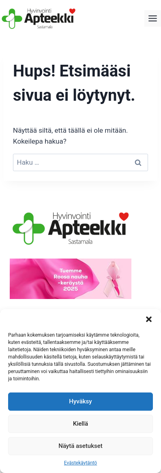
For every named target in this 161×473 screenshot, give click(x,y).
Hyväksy (80, 401)
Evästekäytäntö (80, 463)
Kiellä (80, 423)
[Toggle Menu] (152, 18)
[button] (149, 319)
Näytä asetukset (80, 446)
